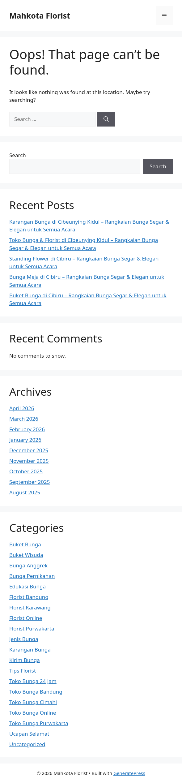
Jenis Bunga (23, 639)
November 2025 (29, 460)
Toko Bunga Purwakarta (38, 723)
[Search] (106, 119)
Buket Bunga (25, 544)
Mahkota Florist (39, 15)
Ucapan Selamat (29, 733)
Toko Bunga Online (32, 712)
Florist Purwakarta (31, 628)
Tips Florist (22, 670)
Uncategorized (27, 744)
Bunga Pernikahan (32, 575)
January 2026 (25, 439)
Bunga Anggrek (28, 565)
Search (17, 155)
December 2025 (28, 450)
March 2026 (23, 418)
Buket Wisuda (26, 554)
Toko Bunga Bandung (35, 691)
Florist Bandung (29, 596)
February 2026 (27, 429)
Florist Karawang (30, 607)
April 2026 (21, 408)
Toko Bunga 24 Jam (33, 681)
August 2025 (24, 492)
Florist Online (25, 618)
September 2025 (29, 481)
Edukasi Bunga (27, 586)
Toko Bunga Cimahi (33, 702)
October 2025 (26, 471)
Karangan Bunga (30, 649)
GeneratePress (129, 773)
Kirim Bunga (24, 660)
